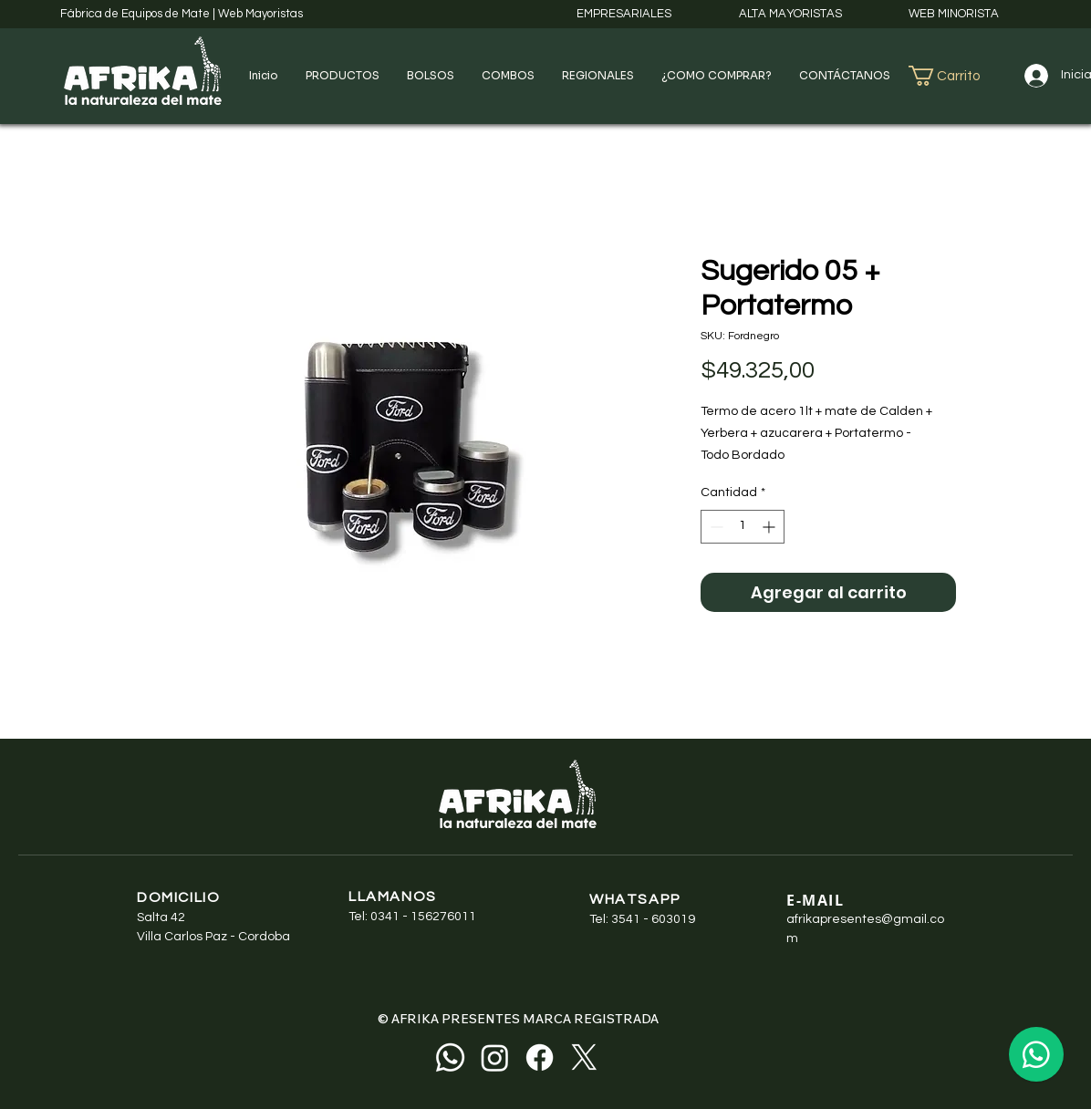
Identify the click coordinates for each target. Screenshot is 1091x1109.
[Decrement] (714, 527)
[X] (584, 1057)
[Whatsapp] (450, 1057)
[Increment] (770, 527)
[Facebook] (539, 1057)
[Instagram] (495, 1057)
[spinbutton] (742, 527)
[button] (342, 76)
